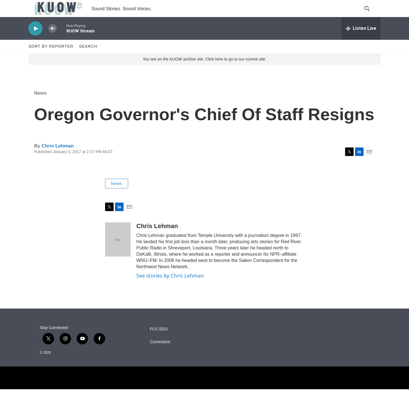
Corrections (160, 355)
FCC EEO (159, 342)
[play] (35, 41)
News (40, 106)
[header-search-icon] (371, 15)
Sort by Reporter (50, 59)
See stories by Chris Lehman (170, 288)
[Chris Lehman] (118, 252)
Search (88, 59)
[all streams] (361, 41)
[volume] (52, 41)
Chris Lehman (57, 158)
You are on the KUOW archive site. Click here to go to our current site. (204, 72)
